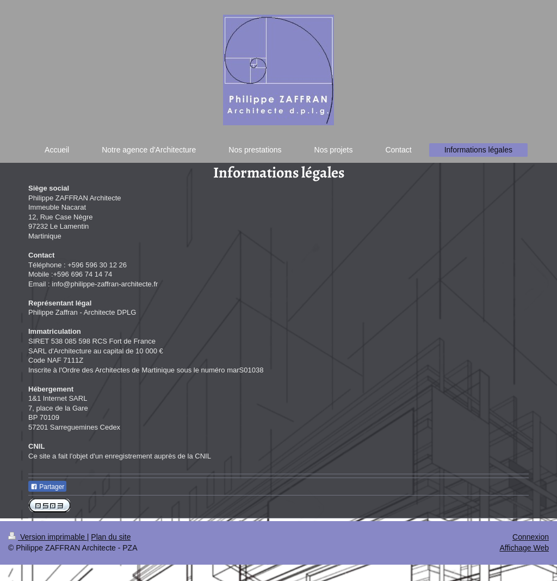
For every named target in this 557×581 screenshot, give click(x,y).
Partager (47, 487)
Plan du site (111, 537)
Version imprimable (47, 537)
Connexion (530, 537)
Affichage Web (524, 547)
